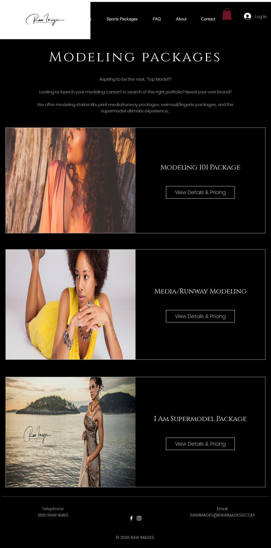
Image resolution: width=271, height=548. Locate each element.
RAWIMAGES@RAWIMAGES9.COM (222, 515)
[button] (83, 19)
